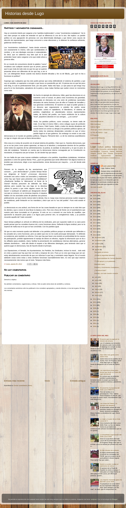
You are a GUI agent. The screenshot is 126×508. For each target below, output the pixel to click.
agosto (97, 249)
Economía (103, 149)
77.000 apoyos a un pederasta (104, 261)
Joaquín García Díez (98, 153)
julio (96, 277)
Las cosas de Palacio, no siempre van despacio (108, 404)
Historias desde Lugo (24, 13)
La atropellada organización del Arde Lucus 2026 (110, 435)
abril (96, 286)
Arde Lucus (94, 149)
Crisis (120, 149)
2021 (95, 211)
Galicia (112, 151)
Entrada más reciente (14, 381)
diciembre (98, 237)
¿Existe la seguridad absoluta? (105, 255)
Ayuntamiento (95, 151)
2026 (95, 195)
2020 (95, 214)
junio (96, 280)
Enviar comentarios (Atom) (23, 385)
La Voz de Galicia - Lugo (98, 132)
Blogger (114, 499)
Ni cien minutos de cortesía (109, 450)
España (110, 153)
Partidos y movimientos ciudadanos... (107, 267)
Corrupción (118, 153)
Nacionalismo (104, 158)
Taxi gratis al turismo (101, 252)
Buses (118, 158)
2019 (95, 217)
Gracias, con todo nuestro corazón (106, 273)
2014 (95, 232)
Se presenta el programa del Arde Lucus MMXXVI (109, 389)
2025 (95, 198)
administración (112, 149)
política (108, 147)
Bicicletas (118, 155)
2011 (95, 302)
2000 (95, 326)
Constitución (94, 158)
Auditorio (93, 155)
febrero (97, 292)
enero (97, 295)
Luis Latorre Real (109, 166)
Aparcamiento (106, 155)
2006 (95, 308)
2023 (95, 204)
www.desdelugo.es (96, 121)
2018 (95, 220)
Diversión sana (99, 264)
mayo (97, 283)
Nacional (119, 151)
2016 (95, 226)
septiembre (99, 246)
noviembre (98, 240)
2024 (95, 201)
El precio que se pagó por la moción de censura (109, 340)
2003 (95, 317)
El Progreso (94, 135)
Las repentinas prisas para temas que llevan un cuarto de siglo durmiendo (110, 372)
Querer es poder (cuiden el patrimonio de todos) (109, 465)
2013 (95, 235)
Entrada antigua (77, 381)
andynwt (94, 499)
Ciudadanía (112, 158)
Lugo (93, 146)
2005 (95, 311)
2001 (95, 323)
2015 (95, 229)
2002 (95, 320)
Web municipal (95, 124)
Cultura (100, 147)
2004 (95, 314)
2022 (95, 207)
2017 (95, 223)
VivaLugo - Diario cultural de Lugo (102, 130)
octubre (97, 243)
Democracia (117, 147)
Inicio (47, 381)
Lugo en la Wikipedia (97, 138)
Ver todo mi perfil (96, 187)
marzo (97, 289)
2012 (95, 299)
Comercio (104, 151)
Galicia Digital (95, 127)
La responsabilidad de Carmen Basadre (108, 258)
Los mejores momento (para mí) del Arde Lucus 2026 (111, 480)
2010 (95, 305)
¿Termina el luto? (100, 270)
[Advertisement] (44, 361)
